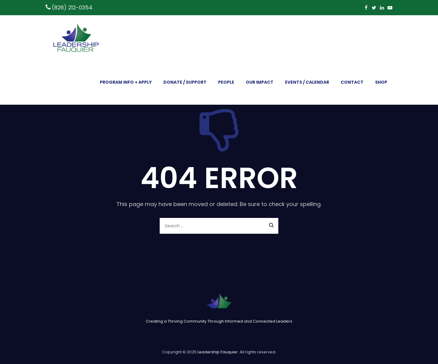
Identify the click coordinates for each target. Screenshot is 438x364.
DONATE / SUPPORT (185, 82)
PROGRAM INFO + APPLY (126, 82)
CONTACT (352, 82)
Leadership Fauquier (217, 352)
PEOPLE (226, 82)
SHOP (381, 82)
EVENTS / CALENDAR (307, 82)
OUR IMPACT (259, 82)
